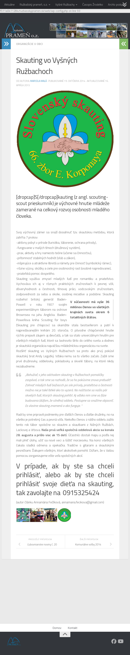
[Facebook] (113, 641)
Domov (57, 628)
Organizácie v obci (29, 44)
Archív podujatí (117, 4)
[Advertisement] (65, 597)
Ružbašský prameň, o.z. (34, 4)
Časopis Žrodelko (92, 4)
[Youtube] (120, 641)
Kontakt (72, 628)
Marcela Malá (38, 81)
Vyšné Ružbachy (65, 4)
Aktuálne (9, 4)
